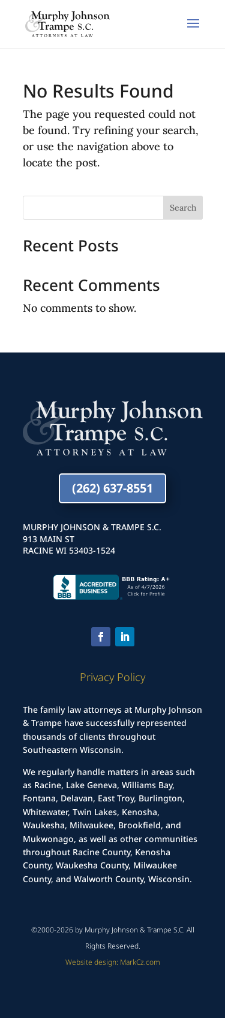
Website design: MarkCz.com (112, 962)
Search (183, 207)
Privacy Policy (112, 677)
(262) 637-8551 (112, 488)
